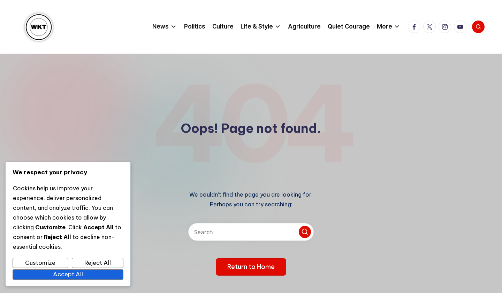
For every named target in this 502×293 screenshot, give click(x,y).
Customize (40, 263)
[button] (305, 232)
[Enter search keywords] (251, 232)
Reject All (97, 263)
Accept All (68, 274)
